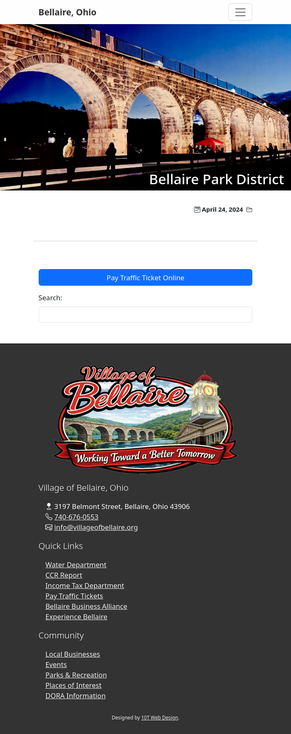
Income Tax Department (84, 585)
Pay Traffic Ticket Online (146, 277)
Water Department (75, 564)
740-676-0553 (76, 516)
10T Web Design (159, 717)
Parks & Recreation (76, 675)
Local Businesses (72, 654)
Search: (50, 297)
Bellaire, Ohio (68, 12)
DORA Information (75, 695)
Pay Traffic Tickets (74, 596)
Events (56, 664)
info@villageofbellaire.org (96, 527)
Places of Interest (73, 685)
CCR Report (63, 575)
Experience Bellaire (76, 616)
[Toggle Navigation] (240, 12)
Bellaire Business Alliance (86, 606)
